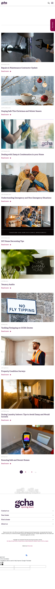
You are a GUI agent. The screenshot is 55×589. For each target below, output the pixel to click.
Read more (6, 71)
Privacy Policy (14, 541)
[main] (27, 241)
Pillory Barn (30, 546)
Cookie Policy (21, 541)
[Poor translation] (2, 563)
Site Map (9, 541)
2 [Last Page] (32, 472)
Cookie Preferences (29, 541)
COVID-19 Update (44, 541)
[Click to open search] (49, 3)
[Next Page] (36, 471)
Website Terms (37, 541)
